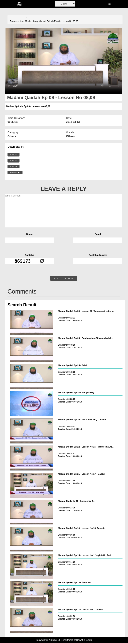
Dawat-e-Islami (17, 21)
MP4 (13, 155)
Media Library (31, 21)
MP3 (13, 161)
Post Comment (63, 278)
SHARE (15, 173)
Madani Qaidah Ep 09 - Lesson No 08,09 (58, 21)
